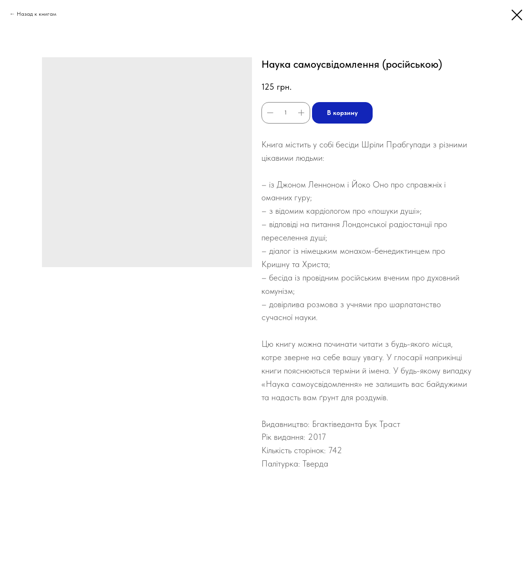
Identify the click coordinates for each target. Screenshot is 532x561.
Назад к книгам (36, 13)
